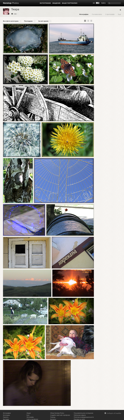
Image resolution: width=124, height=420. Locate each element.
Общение (56, 3)
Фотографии (45, 3)
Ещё (119, 14)
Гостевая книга (97, 14)
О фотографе (110, 14)
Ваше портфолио (69, 3)
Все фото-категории (10, 21)
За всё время (43, 21)
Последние (28, 21)
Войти (103, 3)
